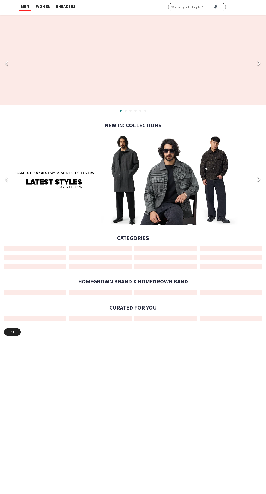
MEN (25, 6)
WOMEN (43, 6)
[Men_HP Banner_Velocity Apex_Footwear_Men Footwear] (133, 60)
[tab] (120, 110)
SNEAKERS (65, 6)
